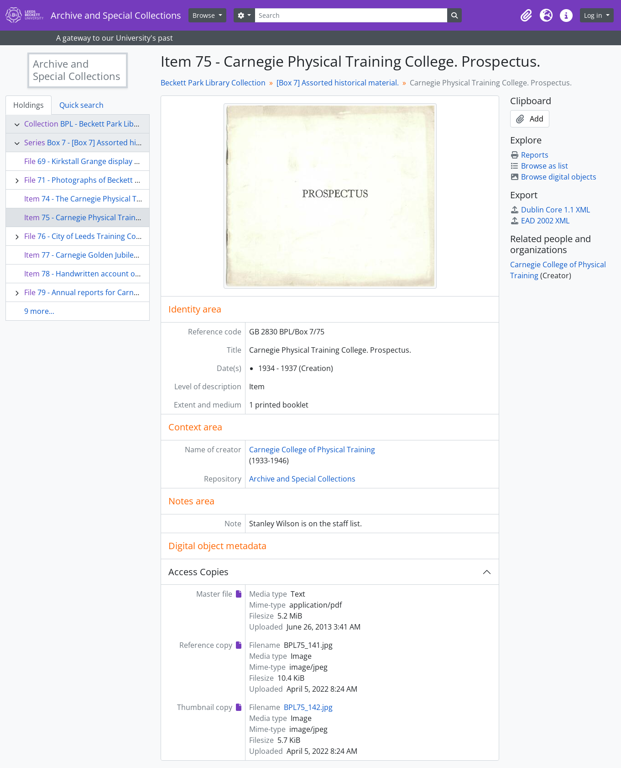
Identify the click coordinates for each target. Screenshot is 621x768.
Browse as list (539, 166)
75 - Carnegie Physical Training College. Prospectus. (130, 217)
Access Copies (198, 572)
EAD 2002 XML (539, 221)
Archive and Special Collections (302, 479)
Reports (529, 155)
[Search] (351, 15)
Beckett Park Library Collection (213, 83)
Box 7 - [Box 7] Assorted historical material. (120, 143)
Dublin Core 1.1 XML (550, 210)
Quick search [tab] (81, 105)
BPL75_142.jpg (308, 707)
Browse (205, 15)
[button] (526, 15)
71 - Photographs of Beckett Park (93, 180)
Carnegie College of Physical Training (312, 450)
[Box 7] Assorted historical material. (338, 83)
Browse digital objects (553, 177)
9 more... (39, 311)
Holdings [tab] (28, 105)
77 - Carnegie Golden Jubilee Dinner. (103, 255)
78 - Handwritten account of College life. (110, 274)
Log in (594, 15)
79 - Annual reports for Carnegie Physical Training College (136, 292)
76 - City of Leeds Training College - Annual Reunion (125, 236)
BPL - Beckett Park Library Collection (122, 124)
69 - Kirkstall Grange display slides (95, 161)
